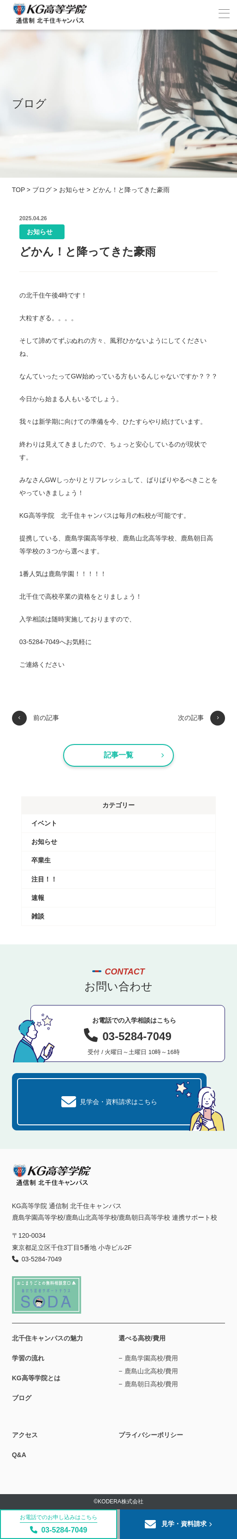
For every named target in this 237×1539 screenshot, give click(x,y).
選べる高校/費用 (142, 1338)
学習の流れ (28, 1358)
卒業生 (41, 860)
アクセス (25, 1435)
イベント (44, 823)
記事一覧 (134, 755)
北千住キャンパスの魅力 (47, 1338)
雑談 (37, 916)
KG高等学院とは (36, 1378)
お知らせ (40, 232)
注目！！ (44, 879)
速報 (37, 897)
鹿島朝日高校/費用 (151, 1384)
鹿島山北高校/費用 (151, 1371)
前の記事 (35, 718)
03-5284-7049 (58, 1524)
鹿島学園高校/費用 (151, 1358)
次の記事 (201, 718)
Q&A (19, 1454)
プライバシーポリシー (150, 1435)
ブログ (21, 1398)
